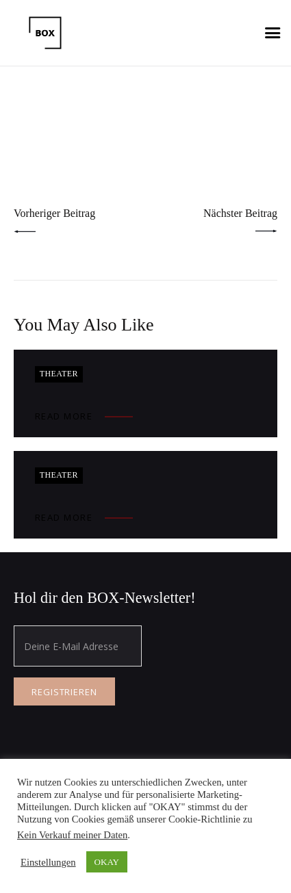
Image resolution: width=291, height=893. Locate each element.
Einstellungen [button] (48, 862)
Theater (59, 373)
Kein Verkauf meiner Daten (72, 834)
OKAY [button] (106, 862)
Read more (64, 416)
